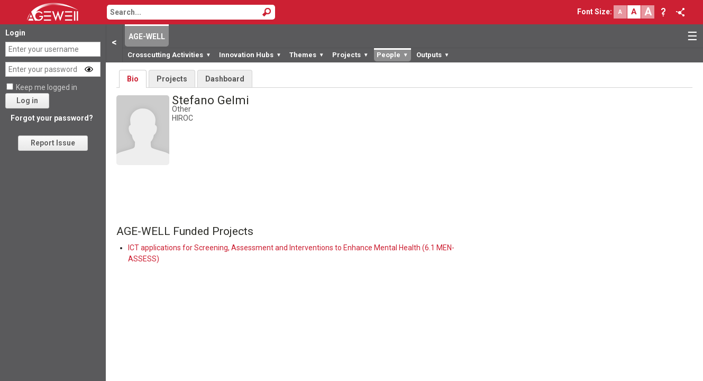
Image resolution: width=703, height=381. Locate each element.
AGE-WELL (147, 36)
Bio (133, 79)
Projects (350, 55)
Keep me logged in (46, 87)
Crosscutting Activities (169, 55)
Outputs (433, 55)
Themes (306, 55)
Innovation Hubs (250, 55)
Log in (27, 100)
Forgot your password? (52, 118)
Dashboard (224, 79)
